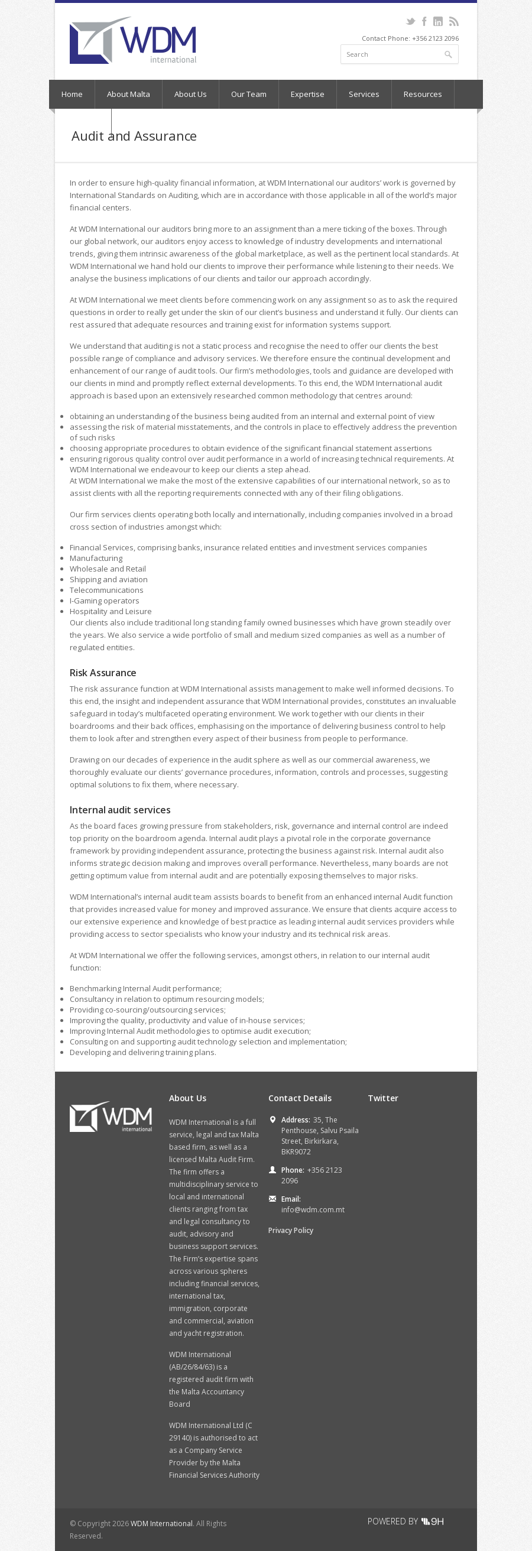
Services (364, 94)
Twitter (411, 21)
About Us (190, 94)
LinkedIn (438, 21)
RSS (454, 21)
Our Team (249, 94)
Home (72, 94)
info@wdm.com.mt (313, 1210)
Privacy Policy (290, 1230)
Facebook (424, 21)
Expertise (308, 94)
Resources (423, 94)
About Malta (128, 94)
